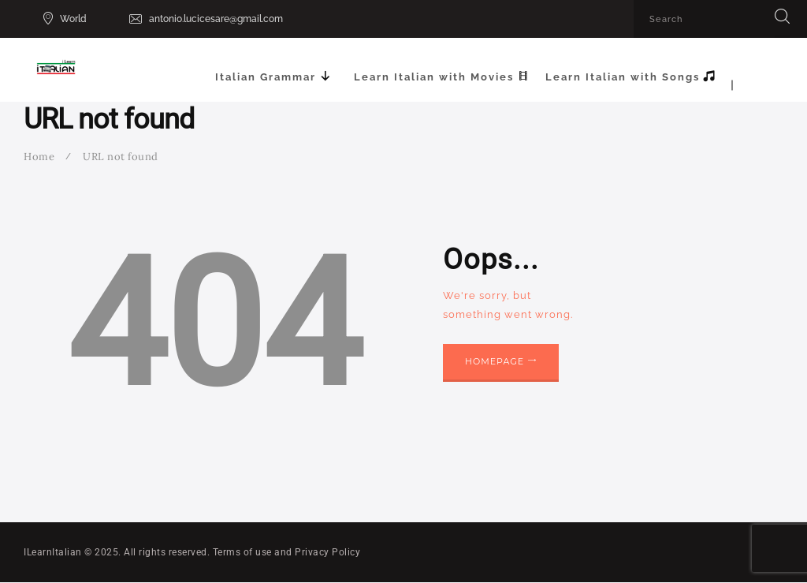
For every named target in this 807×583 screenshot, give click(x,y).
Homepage (494, 361)
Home (39, 156)
